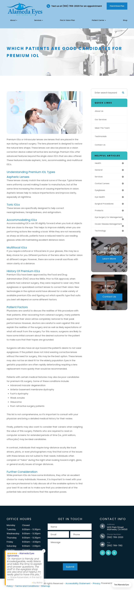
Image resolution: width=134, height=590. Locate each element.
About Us (99, 111)
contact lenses (103, 184)
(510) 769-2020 (115, 537)
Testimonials (101, 136)
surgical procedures (105, 204)
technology (101, 236)
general (99, 170)
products (99, 211)
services (99, 177)
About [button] (13, 20)
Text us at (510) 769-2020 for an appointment (76, 6)
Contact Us (101, 144)
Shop (125, 20)
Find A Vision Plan (117, 6)
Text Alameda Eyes (121, 585)
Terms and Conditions (27, 585)
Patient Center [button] (99, 20)
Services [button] (38, 20)
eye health (100, 197)
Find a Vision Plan (67, 20)
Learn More (109, 264)
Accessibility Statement (77, 583)
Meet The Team (103, 128)
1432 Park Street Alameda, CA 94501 (117, 528)
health (98, 163)
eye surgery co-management (103, 219)
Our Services (101, 119)
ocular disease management (103, 228)
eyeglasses (101, 190)
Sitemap (45, 585)
